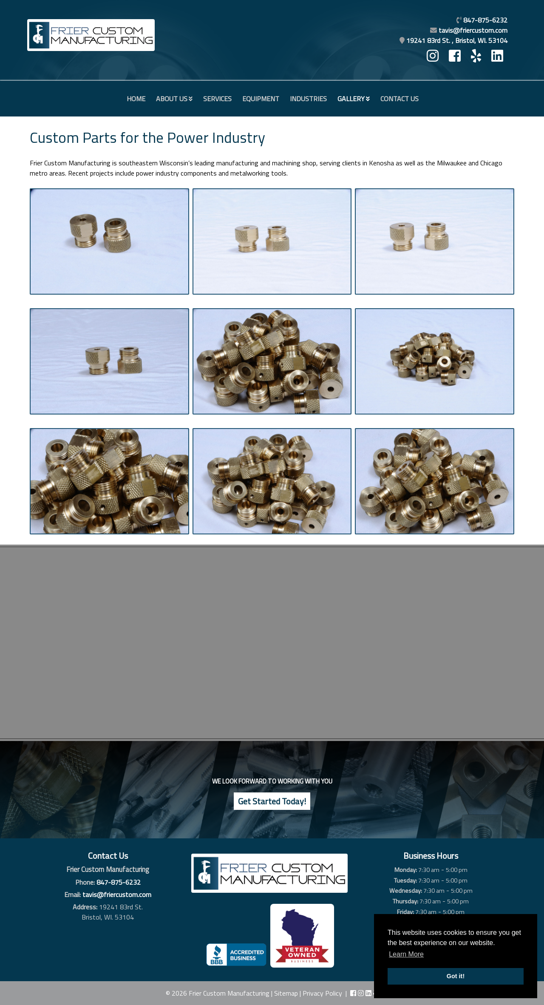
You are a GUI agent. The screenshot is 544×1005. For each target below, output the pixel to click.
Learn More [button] (406, 954)
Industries (308, 99)
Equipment (260, 99)
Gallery (351, 99)
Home (136, 99)
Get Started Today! (272, 801)
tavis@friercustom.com (473, 30)
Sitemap (286, 993)
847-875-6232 (118, 882)
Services (217, 99)
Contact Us (399, 99)
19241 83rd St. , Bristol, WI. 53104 (456, 40)
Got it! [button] (456, 976)
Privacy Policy (322, 993)
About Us (171, 99)
